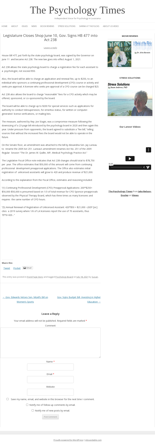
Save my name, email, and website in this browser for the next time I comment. (52, 399)
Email (50, 374)
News (34, 26)
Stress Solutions (66, 26)
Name (50, 361)
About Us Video (111, 26)
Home (4, 26)
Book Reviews (47, 26)
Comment (50, 325)
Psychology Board (64, 276)
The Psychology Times (77, 10)
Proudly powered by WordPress (68, 440)
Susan (95, 276)
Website (50, 386)
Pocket (17, 268)
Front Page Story (35, 276)
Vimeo (135, 195)
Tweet (6, 268)
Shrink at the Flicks (89, 26)
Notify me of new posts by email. (52, 410)
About (14, 26)
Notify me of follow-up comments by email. (52, 404)
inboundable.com (93, 440)
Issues (25, 26)
